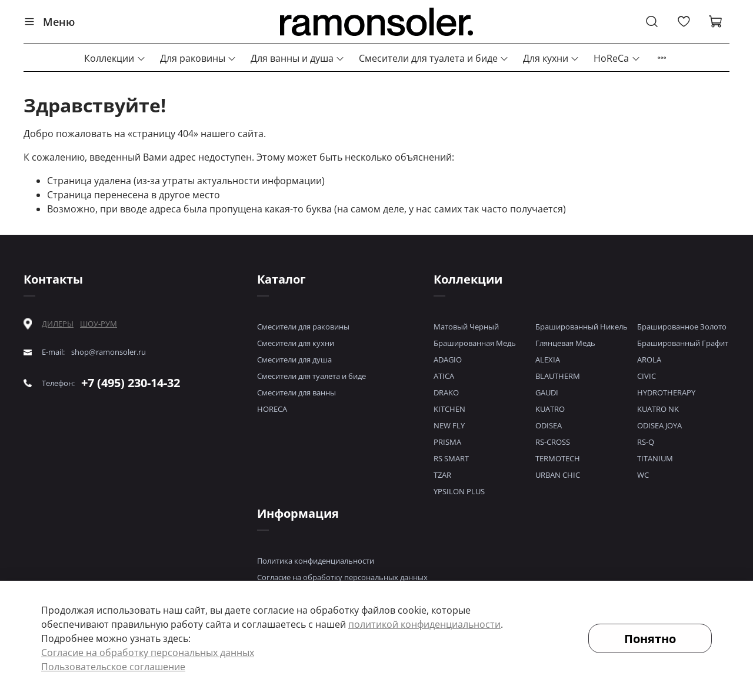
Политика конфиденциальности (315, 560)
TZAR (442, 475)
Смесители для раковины (303, 326)
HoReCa (617, 58)
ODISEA (548, 425)
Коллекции (114, 58)
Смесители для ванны (296, 392)
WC (643, 475)
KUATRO (550, 409)
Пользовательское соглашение (113, 666)
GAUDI (546, 392)
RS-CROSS (552, 442)
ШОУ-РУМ (98, 323)
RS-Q (645, 442)
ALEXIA (547, 359)
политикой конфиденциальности (424, 624)
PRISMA (447, 442)
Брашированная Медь (475, 343)
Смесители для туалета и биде (434, 58)
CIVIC (646, 376)
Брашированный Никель (581, 326)
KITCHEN (449, 409)
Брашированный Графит (682, 343)
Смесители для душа (294, 359)
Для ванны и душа (298, 58)
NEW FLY (449, 425)
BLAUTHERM (557, 376)
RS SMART (451, 458)
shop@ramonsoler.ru (108, 352)
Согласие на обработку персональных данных (342, 577)
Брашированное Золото (682, 326)
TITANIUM (655, 458)
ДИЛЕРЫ (58, 324)
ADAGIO (448, 359)
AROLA (649, 359)
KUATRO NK (658, 409)
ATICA (444, 376)
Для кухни (551, 58)
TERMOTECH (557, 458)
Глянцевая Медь (565, 343)
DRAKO (446, 392)
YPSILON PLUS (459, 491)
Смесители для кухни (295, 343)
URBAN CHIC (557, 475)
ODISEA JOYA (659, 425)
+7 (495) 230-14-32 (130, 383)
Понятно (650, 639)
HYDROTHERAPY (666, 392)
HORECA (272, 409)
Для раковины (198, 58)
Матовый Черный (466, 326)
